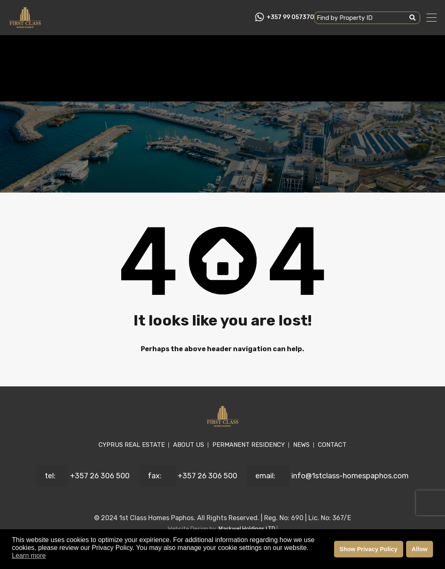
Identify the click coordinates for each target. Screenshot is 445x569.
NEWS (301, 444)
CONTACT (332, 444)
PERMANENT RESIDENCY (248, 444)
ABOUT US (188, 444)
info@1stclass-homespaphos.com (350, 475)
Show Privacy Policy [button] (368, 549)
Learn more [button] (29, 555)
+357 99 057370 (290, 17)
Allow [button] (419, 549)
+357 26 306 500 (100, 475)
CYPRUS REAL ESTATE (132, 444)
